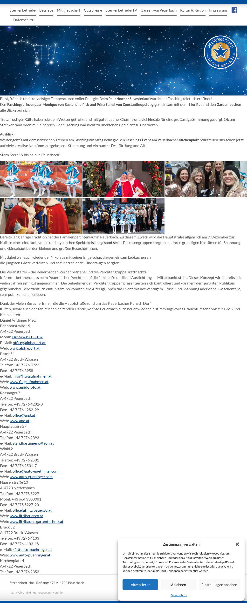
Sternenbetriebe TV (121, 10)
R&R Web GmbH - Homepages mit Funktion (37, 592)
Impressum (218, 10)
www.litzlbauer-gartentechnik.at (36, 521)
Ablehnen (178, 585)
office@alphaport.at (29, 342)
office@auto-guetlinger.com (35, 471)
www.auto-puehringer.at (30, 555)
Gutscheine (93, 10)
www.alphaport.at (25, 348)
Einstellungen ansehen (219, 585)
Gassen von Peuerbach (159, 10)
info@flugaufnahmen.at (32, 376)
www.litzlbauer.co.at (26, 515)
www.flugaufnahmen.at (29, 381)
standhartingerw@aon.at (33, 443)
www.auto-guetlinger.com (31, 476)
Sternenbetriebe (23, 10)
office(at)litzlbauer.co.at (32, 510)
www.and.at (19, 420)
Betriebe (46, 10)
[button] (237, 544)
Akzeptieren (140, 585)
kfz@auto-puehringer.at (32, 549)
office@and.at (24, 415)
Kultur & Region (193, 10)
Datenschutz (179, 595)
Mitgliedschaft (68, 10)
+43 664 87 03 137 (27, 336)
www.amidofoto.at (25, 387)
